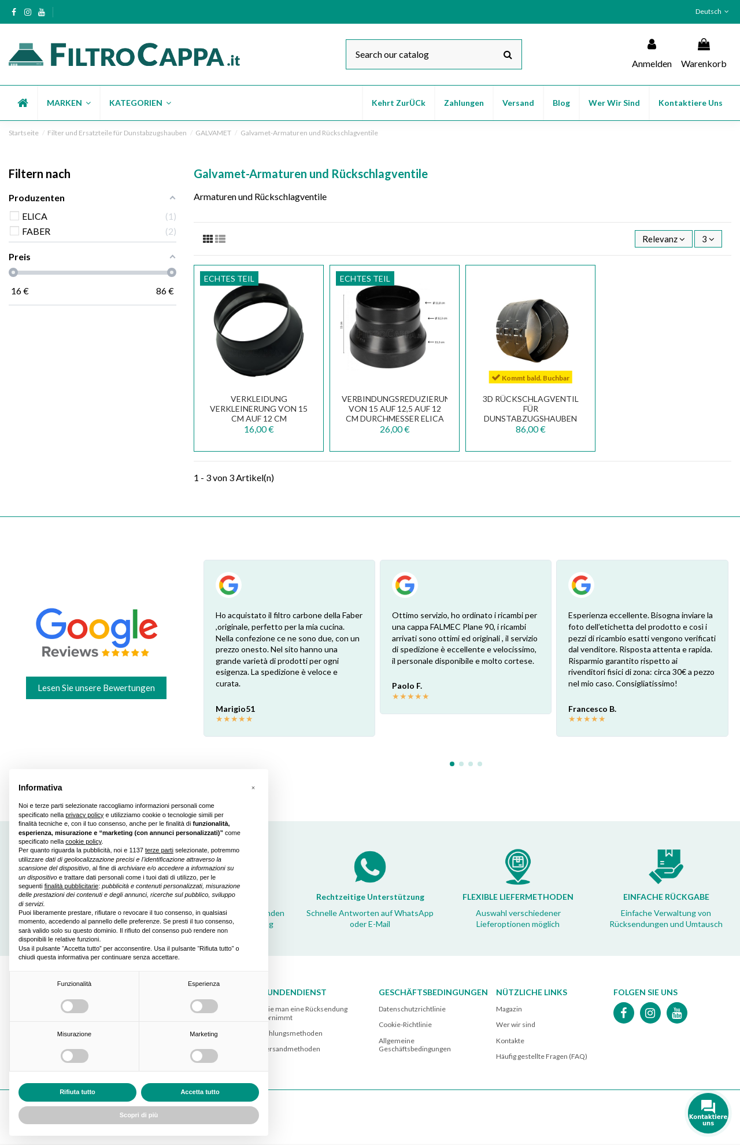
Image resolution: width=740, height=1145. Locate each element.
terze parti (159, 850)
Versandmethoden (290, 1050)
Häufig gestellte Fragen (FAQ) (541, 1057)
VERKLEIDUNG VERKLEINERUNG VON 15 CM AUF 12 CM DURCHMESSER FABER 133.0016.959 (259, 419)
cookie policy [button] (83, 841)
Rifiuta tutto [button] (77, 1091)
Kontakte (510, 1041)
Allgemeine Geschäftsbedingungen (415, 1045)
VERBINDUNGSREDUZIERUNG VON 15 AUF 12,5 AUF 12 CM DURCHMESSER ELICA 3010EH (399, 414)
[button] (68, 103)
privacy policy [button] (84, 814)
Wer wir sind (515, 1025)
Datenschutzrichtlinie (412, 1010)
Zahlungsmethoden (292, 1034)
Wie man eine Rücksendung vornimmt (304, 1014)
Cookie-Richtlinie (405, 1025)
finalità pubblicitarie (72, 885)
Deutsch (713, 11)
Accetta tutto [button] (199, 1091)
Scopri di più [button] (139, 1114)
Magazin (509, 1010)
